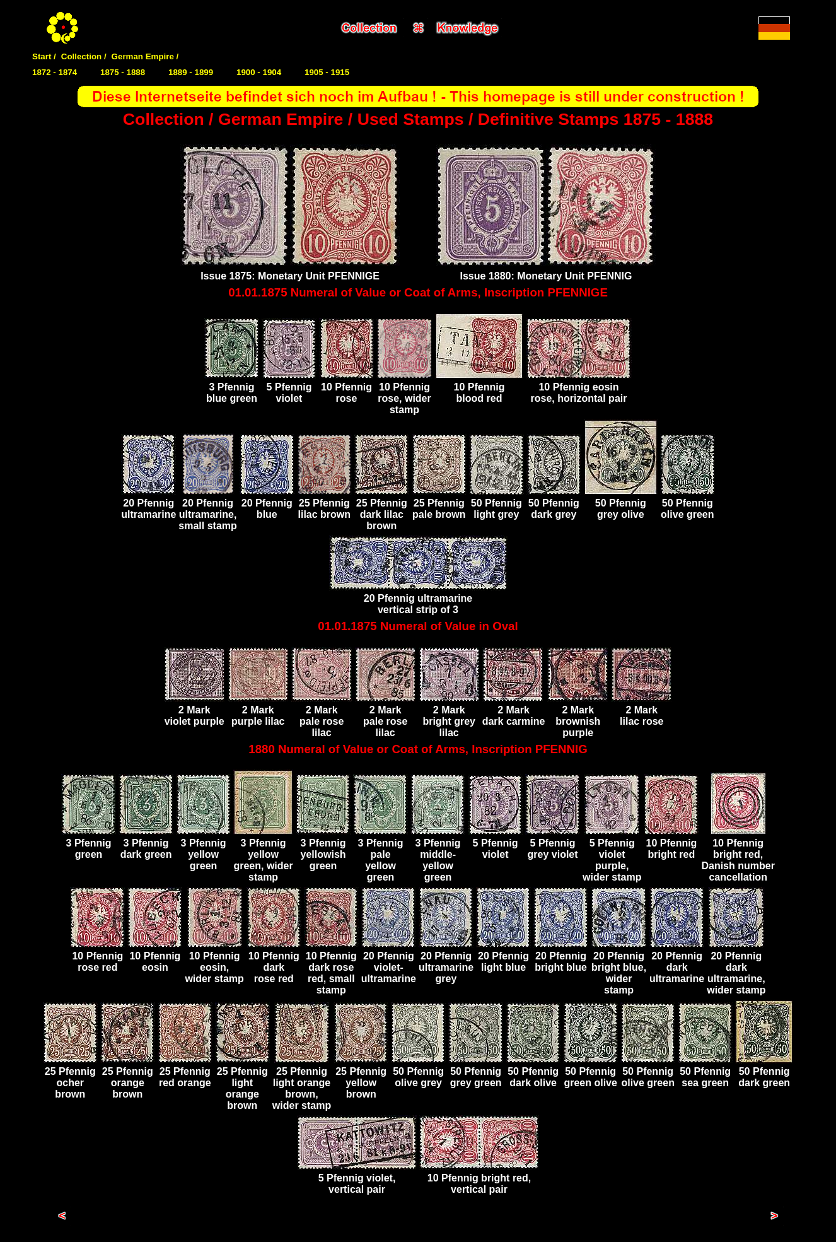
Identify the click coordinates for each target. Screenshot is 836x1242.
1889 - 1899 (190, 72)
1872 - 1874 (54, 72)
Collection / (84, 56)
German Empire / (145, 56)
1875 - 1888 (122, 72)
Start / (44, 56)
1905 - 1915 (327, 72)
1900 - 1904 (258, 72)
